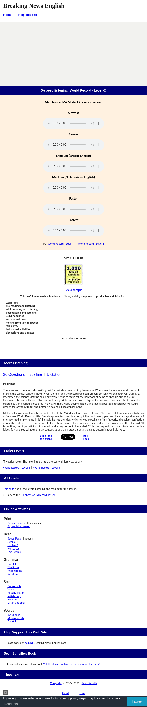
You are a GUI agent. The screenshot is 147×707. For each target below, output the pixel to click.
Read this (11, 704)
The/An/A (13, 567)
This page (8, 488)
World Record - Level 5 (91, 243)
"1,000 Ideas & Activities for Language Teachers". (71, 664)
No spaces (13, 548)
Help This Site (27, 15)
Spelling (36, 374)
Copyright (56, 683)
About (65, 693)
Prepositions (14, 570)
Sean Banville (89, 683)
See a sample (73, 290)
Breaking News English (33, 5)
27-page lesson (16, 523)
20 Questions (14, 374)
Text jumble (14, 551)
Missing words (15, 618)
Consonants (14, 586)
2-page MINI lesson (18, 526)
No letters (13, 599)
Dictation (54, 374)
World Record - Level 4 (61, 243)
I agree (137, 701)
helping (29, 642)
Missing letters (15, 592)
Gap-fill (11, 564)
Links (82, 693)
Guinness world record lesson (38, 495)
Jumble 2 (12, 545)
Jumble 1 (12, 541)
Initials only (14, 596)
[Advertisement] (73, 52)
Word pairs (13, 615)
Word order (14, 574)
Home (7, 15)
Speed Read (14, 538)
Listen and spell (16, 602)
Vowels (11, 589)
